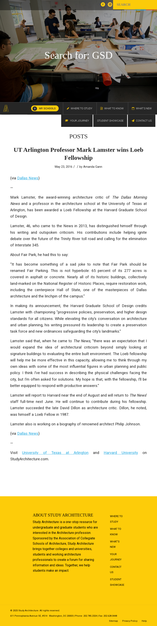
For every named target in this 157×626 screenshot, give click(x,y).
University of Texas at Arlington (55, 452)
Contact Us (115, 569)
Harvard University (121, 452)
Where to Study (116, 519)
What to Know (115, 531)
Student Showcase (117, 582)
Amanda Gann (92, 167)
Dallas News (27, 178)
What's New (115, 544)
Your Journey (115, 557)
